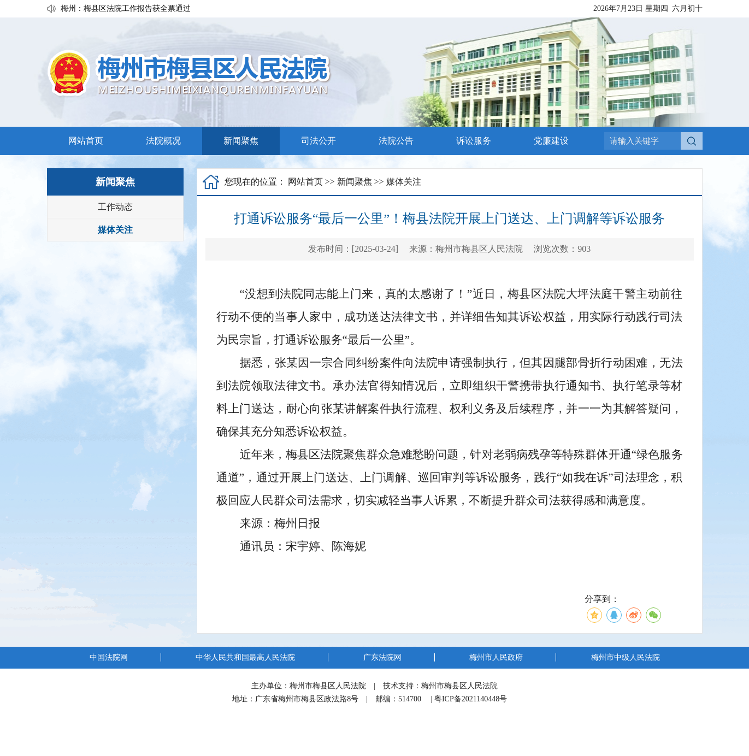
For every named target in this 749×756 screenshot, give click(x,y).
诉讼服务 (473, 140)
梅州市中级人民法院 (625, 657)
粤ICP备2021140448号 (470, 699)
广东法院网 (382, 657)
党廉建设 (551, 140)
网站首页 (85, 140)
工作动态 (115, 206)
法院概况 (163, 140)
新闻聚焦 (240, 140)
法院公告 (396, 140)
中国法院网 (109, 657)
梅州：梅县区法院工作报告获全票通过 (126, 9)
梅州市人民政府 (496, 657)
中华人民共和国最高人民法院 (245, 657)
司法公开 (318, 140)
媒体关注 (115, 229)
